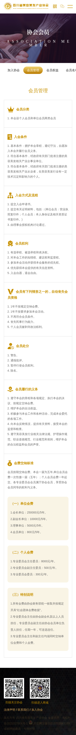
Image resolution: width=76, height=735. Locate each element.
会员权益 (52, 70)
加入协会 (13, 70)
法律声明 (9, 709)
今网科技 (29, 728)
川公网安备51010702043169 (49, 723)
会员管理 (33, 70)
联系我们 (23, 709)
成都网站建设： (14, 728)
